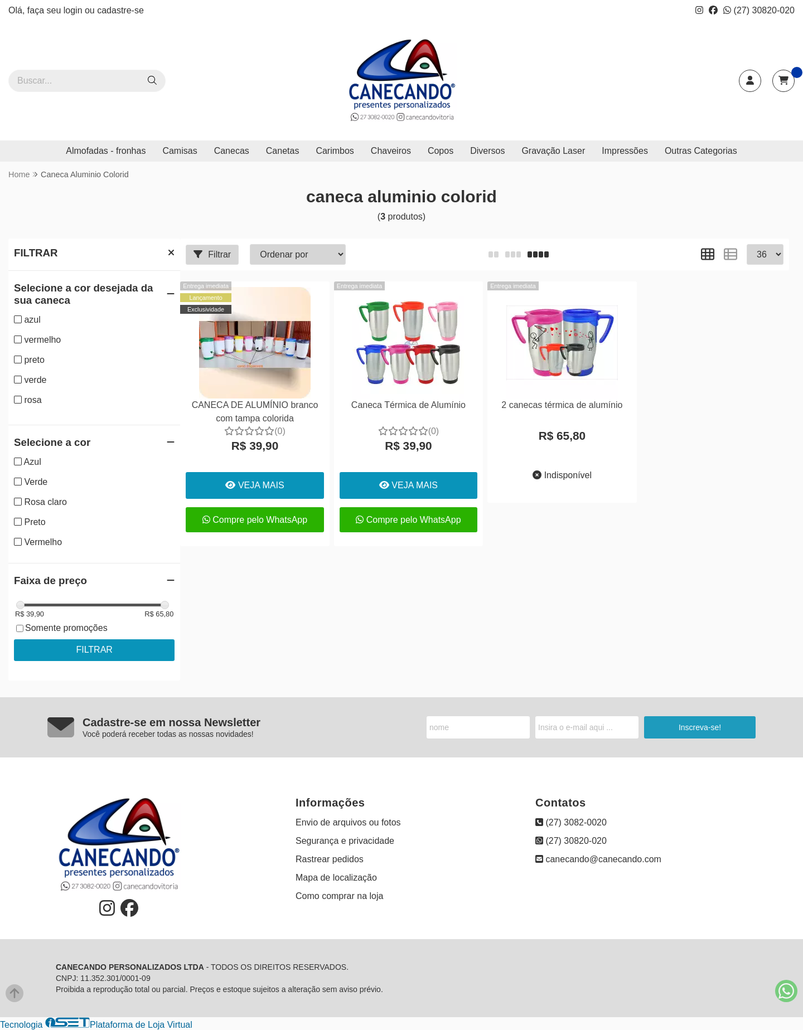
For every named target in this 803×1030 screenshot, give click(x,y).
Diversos (487, 151)
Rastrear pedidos (330, 859)
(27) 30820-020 (759, 10)
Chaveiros (391, 151)
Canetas (282, 151)
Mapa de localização (336, 877)
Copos (440, 151)
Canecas (231, 151)
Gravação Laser (553, 151)
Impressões (625, 151)
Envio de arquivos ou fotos (348, 822)
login (74, 10)
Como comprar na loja (339, 896)
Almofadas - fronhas (106, 151)
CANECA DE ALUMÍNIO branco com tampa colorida (255, 411)
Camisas (179, 151)
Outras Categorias (701, 151)
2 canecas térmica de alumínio (561, 405)
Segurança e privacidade (345, 841)
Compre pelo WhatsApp (254, 519)
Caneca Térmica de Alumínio (408, 405)
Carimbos (335, 151)
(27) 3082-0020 (571, 822)
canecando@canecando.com (598, 859)
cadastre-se (120, 10)
